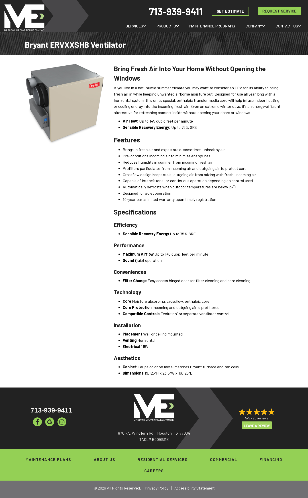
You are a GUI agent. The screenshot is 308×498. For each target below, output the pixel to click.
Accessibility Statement (194, 487)
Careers (154, 470)
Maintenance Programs (212, 25)
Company (253, 25)
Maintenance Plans (48, 459)
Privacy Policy (156, 487)
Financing (271, 459)
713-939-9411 (176, 11)
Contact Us (286, 25)
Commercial (223, 459)
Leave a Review (257, 426)
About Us (104, 459)
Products (166, 25)
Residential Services (163, 459)
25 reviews (260, 418)
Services (134, 25)
